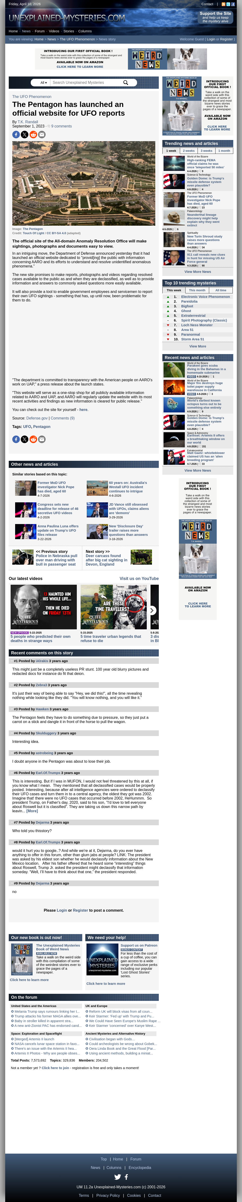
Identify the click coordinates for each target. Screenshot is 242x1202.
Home (13, 31)
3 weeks (206, 150)
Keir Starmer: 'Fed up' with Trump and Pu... (121, 1016)
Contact (207, 4)
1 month (224, 150)
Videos (54, 31)
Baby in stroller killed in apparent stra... (44, 1021)
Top (104, 1159)
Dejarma (42, 822)
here (83, 410)
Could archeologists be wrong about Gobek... (123, 1044)
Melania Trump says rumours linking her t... (47, 1011)
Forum (40, 31)
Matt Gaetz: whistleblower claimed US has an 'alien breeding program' (206, 456)
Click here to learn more (29, 980)
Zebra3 (41, 685)
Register (226, 39)
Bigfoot (187, 306)
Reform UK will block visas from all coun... (120, 1011)
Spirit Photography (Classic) (204, 320)
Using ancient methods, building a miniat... (121, 1053)
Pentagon (42, 427)
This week (174, 290)
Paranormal (190, 334)
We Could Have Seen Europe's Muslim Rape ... (124, 1021)
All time (220, 290)
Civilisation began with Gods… (112, 1039)
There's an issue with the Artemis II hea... (46, 1048)
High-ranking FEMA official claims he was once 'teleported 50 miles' (205, 163)
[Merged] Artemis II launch (34, 1039)
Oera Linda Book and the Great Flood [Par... (122, 1048)
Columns (85, 31)
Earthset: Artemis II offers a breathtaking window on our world (206, 439)
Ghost (186, 311)
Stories (69, 31)
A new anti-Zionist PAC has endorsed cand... (48, 1026)
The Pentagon (33, 229)
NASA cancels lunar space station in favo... (47, 1044)
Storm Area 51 (192, 339)
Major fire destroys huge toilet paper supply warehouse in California (205, 386)
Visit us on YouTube (139, 578)
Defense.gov (37, 418)
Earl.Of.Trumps (48, 773)
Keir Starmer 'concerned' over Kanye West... (122, 1026)
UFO (27, 427)
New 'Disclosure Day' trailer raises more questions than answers (128, 530)
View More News (198, 272)
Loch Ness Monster (197, 325)
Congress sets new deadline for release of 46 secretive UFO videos (58, 509)
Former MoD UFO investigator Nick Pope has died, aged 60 (56, 487)
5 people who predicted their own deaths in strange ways (40, 639)
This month (197, 290)
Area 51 (187, 330)
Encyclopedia (140, 1168)
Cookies (134, 1196)
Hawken (42, 709)
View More (198, 346)
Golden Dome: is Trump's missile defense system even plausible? (205, 182)
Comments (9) (62, 418)
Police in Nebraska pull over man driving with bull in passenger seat (56, 560)
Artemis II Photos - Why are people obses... (47, 1053)
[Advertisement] (83, 340)
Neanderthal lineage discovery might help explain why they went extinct (203, 220)
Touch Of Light (33, 233)
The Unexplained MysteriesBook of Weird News (58, 947)
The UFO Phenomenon (77, 39)
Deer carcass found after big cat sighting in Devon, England (106, 560)
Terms (84, 1196)
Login (211, 39)
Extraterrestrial (193, 315)
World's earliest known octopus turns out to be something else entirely (204, 404)
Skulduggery (46, 733)
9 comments (60, 126)
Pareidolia (189, 301)
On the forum (24, 997)
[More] (32, 811)
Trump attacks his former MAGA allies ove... (48, 1016)
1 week (171, 150)
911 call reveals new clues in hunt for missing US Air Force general (206, 258)
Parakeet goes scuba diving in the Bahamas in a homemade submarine (206, 369)
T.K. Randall (28, 122)
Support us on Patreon (139, 945)
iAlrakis (42, 661)
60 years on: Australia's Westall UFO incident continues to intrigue (128, 487)
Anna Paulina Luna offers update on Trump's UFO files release (58, 530)
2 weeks (188, 150)
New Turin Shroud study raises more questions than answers (204, 240)
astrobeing (44, 753)
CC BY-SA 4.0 (56, 233)
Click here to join (55, 1068)
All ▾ (44, 83)
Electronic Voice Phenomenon (205, 297)
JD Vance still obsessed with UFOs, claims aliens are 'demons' (129, 509)
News (26, 31)
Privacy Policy (108, 1196)
